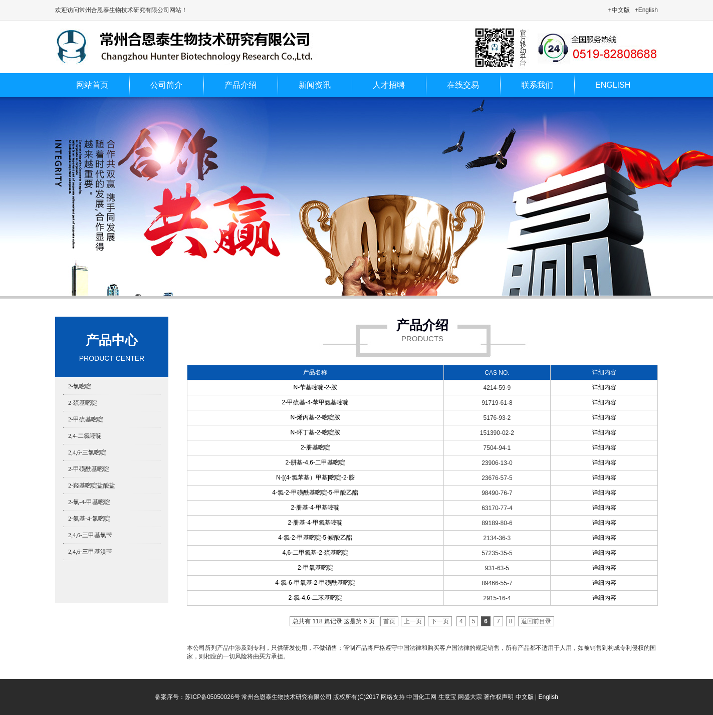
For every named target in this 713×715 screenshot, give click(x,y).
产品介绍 (240, 85)
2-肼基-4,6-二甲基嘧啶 (315, 462)
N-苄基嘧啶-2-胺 (315, 387)
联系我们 (537, 85)
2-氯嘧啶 (79, 386)
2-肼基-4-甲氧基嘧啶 (315, 522)
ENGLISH (612, 85)
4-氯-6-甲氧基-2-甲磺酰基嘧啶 (315, 582)
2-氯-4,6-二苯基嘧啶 (315, 597)
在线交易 (463, 85)
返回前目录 (536, 621)
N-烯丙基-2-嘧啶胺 (315, 417)
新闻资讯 (315, 85)
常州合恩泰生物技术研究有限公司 (287, 696)
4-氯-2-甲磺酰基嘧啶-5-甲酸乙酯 (315, 492)
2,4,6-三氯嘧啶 (87, 452)
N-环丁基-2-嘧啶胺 (315, 432)
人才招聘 (389, 85)
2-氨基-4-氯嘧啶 (89, 518)
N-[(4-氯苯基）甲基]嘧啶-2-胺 (315, 477)
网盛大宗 (470, 696)
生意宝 (447, 696)
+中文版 (619, 10)
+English (646, 10)
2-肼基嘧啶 (315, 447)
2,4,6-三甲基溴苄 (90, 551)
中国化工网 (421, 696)
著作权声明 (499, 696)
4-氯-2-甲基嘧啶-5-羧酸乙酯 (315, 537)
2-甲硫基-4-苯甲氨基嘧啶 (315, 402)
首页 (389, 621)
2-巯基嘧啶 (82, 402)
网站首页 (92, 85)
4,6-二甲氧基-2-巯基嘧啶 (315, 552)
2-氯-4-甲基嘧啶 (89, 502)
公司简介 (166, 85)
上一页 (413, 621)
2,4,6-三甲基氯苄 (90, 535)
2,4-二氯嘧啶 (85, 435)
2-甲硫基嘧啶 (85, 419)
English (548, 696)
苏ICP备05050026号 (212, 696)
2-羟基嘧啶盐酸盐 (91, 485)
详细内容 (604, 387)
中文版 (525, 696)
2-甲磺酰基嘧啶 (88, 468)
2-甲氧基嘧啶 (315, 567)
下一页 (440, 621)
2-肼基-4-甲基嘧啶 (315, 507)
